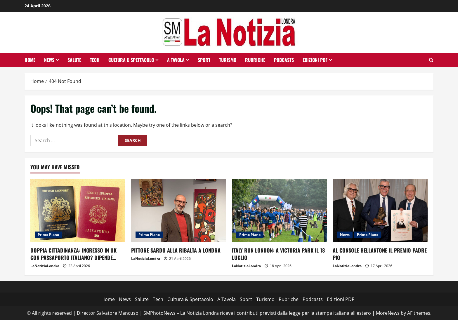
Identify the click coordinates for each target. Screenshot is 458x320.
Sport (204, 59)
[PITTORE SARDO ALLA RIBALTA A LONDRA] (178, 210)
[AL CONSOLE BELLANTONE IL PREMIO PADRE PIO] (380, 210)
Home (30, 59)
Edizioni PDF (315, 59)
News (49, 59)
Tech (95, 59)
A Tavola (176, 59)
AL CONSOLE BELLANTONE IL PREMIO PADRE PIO (380, 253)
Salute (74, 59)
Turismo (227, 59)
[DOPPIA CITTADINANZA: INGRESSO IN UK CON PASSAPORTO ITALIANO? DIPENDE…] (77, 210)
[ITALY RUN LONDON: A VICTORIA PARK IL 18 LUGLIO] (279, 210)
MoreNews (388, 313)
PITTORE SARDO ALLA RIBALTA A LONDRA (176, 250)
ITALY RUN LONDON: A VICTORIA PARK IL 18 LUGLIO (278, 253)
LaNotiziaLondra (44, 265)
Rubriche (255, 59)
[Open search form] (431, 60)
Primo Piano (48, 234)
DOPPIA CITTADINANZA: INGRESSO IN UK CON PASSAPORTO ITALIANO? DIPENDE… (73, 253)
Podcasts (284, 59)
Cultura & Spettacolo (131, 59)
